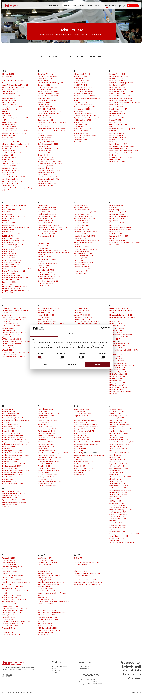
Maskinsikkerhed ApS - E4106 (119, 337)
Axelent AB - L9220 (8, 186)
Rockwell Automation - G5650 (83, 462)
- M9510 (124, 494)
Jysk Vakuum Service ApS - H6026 (13, 356)
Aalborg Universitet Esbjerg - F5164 (85, 580)
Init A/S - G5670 (114, 232)
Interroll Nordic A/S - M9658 (119, 236)
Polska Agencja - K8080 (46, 455)
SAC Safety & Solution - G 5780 (120, 416)
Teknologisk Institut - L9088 (11, 580)
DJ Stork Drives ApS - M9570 (118, 144)
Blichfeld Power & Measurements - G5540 (52, 129)
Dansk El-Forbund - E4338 (117, 94)
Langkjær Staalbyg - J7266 (83, 319)
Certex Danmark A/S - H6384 (83, 91)
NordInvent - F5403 (8, 448)
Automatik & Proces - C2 (10, 170)
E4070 (18, 433)
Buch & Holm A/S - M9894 (47, 175)
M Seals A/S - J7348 (116, 381)
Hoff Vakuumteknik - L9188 (83, 253)
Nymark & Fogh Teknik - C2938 (12, 483)
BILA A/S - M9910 (44, 116)
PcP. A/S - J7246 (43, 418)
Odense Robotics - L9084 (10, 491)
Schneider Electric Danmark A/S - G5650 (122, 442)
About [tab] (99, 334)
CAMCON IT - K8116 (80, 85)
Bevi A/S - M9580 (44, 105)
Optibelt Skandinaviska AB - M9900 (14, 502)
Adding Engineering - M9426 (12, 107)
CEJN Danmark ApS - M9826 (83, 89)
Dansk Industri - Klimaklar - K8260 (120, 100)
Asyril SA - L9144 (8, 161)
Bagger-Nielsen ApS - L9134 (47, 76)
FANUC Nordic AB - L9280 (47, 207)
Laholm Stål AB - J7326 (81, 310)
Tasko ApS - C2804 (8, 560)
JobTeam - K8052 (8, 328)
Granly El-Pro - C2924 (45, 272)
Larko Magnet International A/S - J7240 (87, 321)
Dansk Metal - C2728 (116, 105)
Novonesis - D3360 (8, 479)
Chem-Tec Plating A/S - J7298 (83, 105)
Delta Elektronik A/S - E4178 (118, 109)
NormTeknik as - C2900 (10, 468)
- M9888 (13, 569)
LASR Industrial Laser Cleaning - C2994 (87, 324)
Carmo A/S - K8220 (80, 83)
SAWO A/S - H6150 (115, 420)
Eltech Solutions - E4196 (10, 256)
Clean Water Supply (80, 113)
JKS (3, 321)
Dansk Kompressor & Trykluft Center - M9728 (124, 102)
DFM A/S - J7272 (114, 126)
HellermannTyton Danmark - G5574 (85, 232)
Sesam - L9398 (114, 457)
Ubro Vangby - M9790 (45, 558)
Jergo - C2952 (6, 315)
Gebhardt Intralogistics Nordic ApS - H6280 (52, 250)
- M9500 (53, 429)
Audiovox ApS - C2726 (9, 168)
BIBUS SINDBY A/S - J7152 (47, 109)
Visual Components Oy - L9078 (48, 599)
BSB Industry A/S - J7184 (46, 172)
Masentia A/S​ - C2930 (116, 328)
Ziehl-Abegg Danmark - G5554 (84, 575)
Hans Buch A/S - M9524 (82, 214)
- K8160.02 (119, 78)
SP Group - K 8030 (115, 409)
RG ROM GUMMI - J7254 (82, 440)
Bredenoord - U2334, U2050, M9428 (50, 164)
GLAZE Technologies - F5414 (47, 263)
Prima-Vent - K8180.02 (45, 464)
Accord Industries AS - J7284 (11, 96)
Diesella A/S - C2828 (116, 140)
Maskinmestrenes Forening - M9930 (121, 335)
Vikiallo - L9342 (43, 597)
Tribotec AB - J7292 (8, 628)
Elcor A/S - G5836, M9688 (11, 238)
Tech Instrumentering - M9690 (12, 567)
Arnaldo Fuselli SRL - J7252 (11, 153)
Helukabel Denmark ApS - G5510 (84, 236)
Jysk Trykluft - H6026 (9, 354)
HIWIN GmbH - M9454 (81, 247)
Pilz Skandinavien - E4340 (46, 431)
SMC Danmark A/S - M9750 (118, 486)
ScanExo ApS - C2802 (116, 431)
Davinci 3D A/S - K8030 (117, 107)
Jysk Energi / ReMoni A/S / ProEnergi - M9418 (17, 352)
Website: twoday (136, 692)
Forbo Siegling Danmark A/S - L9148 (50, 229)
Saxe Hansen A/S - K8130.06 (118, 422)
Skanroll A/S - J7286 (116, 479)
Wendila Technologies (45, 619)
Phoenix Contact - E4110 (46, 427)
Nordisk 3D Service (8, 457)
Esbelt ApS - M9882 (9, 282)
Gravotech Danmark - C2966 (47, 279)
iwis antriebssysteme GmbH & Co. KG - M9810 (124, 242)
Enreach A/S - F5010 (9, 267)
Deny (45, 364)
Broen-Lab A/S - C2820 (46, 166)
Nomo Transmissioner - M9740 (12, 435)
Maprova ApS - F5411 (116, 324)
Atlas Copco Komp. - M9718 (11, 164)
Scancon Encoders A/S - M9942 (119, 424)
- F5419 (14, 498)
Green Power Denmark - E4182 (48, 281)
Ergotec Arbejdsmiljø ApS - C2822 (13, 271)
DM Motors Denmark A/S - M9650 (120, 148)
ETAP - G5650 (7, 284)
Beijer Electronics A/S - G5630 (48, 96)
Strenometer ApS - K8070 (117, 532)
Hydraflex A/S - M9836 (81, 267)
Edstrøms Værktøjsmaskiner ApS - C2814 (15, 227)
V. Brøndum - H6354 (44, 571)
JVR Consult (6, 348)
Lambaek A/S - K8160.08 (82, 315)
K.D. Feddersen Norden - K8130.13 (49, 308)
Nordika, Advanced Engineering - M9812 (15, 455)
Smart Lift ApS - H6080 (117, 481)
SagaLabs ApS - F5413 (116, 418)
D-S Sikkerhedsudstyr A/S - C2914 (120, 157)
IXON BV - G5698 (115, 245)
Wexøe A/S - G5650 (44, 621)
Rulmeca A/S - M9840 (81, 475)
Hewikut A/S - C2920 (80, 238)
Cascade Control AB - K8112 (83, 87)
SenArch (112, 455)
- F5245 (48, 564)
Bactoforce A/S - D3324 (46, 74)
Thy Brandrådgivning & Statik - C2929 (14, 608)
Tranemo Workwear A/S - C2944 (13, 624)
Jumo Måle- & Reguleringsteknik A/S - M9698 (17, 341)
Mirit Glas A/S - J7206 (116, 361)
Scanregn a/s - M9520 (116, 437)
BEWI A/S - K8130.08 (45, 107)
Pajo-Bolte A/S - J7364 (45, 409)
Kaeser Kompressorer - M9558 (48, 310)
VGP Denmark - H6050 (45, 604)
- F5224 (121, 394)
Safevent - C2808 (115, 413)
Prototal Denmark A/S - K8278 (48, 486)
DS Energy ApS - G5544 (117, 155)
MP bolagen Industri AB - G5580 (120, 376)
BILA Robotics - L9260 (45, 118)
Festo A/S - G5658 (44, 212)
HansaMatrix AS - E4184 (82, 223)
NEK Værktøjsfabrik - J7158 (11, 416)
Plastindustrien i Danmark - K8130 (49, 437)
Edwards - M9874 (8, 229)
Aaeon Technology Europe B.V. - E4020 (15, 85)
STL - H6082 (113, 529)
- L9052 (26, 470)
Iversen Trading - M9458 (117, 240)
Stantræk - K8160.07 (116, 521)
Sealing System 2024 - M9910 (119, 453)
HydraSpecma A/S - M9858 (83, 269)
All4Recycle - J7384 (8, 135)
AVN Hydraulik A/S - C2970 (11, 179)
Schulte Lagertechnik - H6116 (119, 444)
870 (19, 170)
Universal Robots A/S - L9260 (47, 562)
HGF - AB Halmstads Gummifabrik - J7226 (88, 240)
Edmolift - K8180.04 (8, 225)
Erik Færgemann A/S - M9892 (12, 275)
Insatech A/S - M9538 (116, 234)
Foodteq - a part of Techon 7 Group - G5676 (52, 227)
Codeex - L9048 (79, 122)
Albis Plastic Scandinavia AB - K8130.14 (15, 131)
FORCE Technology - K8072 (47, 232)
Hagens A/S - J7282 (80, 205)
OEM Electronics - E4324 (10, 495)
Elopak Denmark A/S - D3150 (11, 249)
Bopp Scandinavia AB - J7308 (48, 144)
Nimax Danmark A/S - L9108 (11, 427)
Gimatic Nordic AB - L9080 (47, 259)
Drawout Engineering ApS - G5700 (120, 153)
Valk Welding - (43, 578)
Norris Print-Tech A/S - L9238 (12, 472)
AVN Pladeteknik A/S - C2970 (12, 181)
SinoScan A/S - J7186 (116, 472)
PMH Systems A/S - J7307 (46, 446)
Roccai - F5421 (78, 459)
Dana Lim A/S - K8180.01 (117, 74)
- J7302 (11, 293)
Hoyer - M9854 (79, 260)
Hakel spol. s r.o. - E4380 (82, 207)
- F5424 (12, 617)
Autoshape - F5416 (8, 172)
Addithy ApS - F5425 (9, 105)
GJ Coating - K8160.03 (45, 261)
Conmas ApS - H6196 (81, 133)
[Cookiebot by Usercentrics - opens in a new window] (103, 328)
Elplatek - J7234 (7, 251)
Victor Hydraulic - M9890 (46, 591)
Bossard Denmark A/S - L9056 (48, 148)
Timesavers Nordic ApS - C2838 (13, 610)
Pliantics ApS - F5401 (45, 440)
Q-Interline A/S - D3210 (81, 409)
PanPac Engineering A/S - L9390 (49, 413)
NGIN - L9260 (6, 422)
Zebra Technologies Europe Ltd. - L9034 (87, 573)
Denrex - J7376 (114, 116)
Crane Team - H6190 (81, 140)
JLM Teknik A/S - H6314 (10, 324)
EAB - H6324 (6, 212)
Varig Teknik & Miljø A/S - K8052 (48, 584)
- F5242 (55, 619)
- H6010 (125, 374)
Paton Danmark (43, 416)
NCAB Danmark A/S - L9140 (11, 413)
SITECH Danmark (115, 527)
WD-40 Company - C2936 (46, 615)
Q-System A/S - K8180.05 (82, 416)
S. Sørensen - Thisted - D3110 (118, 411)
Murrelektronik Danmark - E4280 (120, 391)
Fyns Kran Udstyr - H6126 (46, 236)
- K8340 (84, 571)
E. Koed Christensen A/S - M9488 (13, 210)
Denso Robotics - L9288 (117, 118)
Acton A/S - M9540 (8, 98)
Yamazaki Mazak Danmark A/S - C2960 (86, 562)
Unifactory (41, 564)
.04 (54, 422)
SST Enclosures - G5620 (117, 505)
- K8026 (87, 109)
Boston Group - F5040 (45, 151)
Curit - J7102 (78, 142)
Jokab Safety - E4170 (9, 330)
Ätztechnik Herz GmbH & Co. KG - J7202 (87, 584)
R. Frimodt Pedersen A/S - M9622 (85, 420)
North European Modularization (12, 470)
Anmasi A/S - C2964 (8, 148)
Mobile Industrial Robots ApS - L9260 (122, 365)
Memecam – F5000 (115, 321)
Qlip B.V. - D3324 (79, 411)
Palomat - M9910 (43, 411)
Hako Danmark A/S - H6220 (83, 210)
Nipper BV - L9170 (8, 429)
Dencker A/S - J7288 (116, 111)
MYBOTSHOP (114, 394)
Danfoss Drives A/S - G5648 (118, 76)
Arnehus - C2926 (7, 155)
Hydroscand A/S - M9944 (82, 271)
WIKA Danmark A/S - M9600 (47, 628)
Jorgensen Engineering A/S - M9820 (14, 332)
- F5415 (13, 411)
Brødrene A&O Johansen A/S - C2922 (50, 170)
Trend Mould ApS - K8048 (10, 626)
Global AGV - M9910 (44, 266)
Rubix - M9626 (78, 472)
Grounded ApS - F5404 (45, 283)
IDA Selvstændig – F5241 (117, 212)
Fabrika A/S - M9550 (45, 205)
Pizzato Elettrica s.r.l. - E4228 (47, 433)
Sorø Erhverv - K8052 (116, 497)
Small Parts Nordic (115, 488)
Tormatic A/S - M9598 (9, 619)
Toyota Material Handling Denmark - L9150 (16, 621)
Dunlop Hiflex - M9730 (117, 161)
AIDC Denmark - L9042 (9, 122)
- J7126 (7, 321)
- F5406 (118, 455)
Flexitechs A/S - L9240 (45, 218)
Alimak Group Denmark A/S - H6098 (14, 133)
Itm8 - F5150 (113, 238)
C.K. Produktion (79, 109)
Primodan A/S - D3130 (45, 466)
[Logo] (11, 5)
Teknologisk (6, 582)
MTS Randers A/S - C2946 (118, 387)
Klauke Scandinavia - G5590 (47, 321)
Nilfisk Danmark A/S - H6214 (11, 424)
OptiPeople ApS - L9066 (10, 504)
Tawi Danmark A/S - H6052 (11, 562)
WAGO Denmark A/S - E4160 (47, 610)
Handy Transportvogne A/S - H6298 (85, 212)
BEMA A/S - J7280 (44, 98)
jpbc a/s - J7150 (7, 337)
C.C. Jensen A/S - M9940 (82, 74)
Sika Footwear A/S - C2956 (118, 468)
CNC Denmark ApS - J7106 (82, 120)
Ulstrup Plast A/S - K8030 (46, 560)
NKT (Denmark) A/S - (9, 433)
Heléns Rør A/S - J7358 (81, 229)
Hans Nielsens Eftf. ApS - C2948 (84, 218)
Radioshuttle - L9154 (80, 422)
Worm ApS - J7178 (44, 634)
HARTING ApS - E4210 (81, 225)
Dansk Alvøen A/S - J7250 (117, 87)
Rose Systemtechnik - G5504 (83, 468)
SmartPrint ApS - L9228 (117, 483)
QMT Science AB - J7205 (82, 413)
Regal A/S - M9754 (80, 435)
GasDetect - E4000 (44, 246)
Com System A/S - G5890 (82, 129)
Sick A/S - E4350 (114, 462)
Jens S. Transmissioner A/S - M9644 (14, 317)
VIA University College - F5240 (48, 589)
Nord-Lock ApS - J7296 (10, 462)
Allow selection (71, 364)
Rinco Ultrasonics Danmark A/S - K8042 (87, 442)
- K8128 (18, 457)
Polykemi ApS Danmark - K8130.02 (49, 457)
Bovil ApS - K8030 (44, 153)
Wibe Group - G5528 (45, 624)
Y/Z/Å (98, 56)
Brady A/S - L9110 (43, 155)
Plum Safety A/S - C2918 (46, 444)
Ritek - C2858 (78, 446)
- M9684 (14, 89)
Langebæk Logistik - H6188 (83, 317)
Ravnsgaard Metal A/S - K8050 (84, 429)
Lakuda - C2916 (79, 313)
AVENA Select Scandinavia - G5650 (14, 177)
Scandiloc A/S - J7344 (116, 427)
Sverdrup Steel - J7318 (116, 540)
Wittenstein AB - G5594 (45, 632)
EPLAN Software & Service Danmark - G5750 (17, 269)
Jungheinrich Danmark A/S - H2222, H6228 (16, 343)
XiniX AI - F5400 (79, 558)
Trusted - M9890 (7, 632)
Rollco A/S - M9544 (80, 466)
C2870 (14, 604)
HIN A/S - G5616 (79, 245)
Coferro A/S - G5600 (81, 124)
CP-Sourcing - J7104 (80, 137)
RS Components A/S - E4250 (83, 470)
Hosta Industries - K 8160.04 (83, 262)
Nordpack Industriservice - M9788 (13, 464)
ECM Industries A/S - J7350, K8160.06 (14, 216)
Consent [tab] (44, 334)
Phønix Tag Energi (44, 429)
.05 (27, 310)
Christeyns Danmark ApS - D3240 (85, 107)
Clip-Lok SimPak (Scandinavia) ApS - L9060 (88, 118)
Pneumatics (42, 424)
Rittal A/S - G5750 (80, 448)
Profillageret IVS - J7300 (46, 477)
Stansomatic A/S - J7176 (117, 518)
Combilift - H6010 (79, 126)
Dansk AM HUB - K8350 (117, 89)
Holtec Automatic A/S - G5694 (84, 256)
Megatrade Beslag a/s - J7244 (119, 343)
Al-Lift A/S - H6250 (8, 137)
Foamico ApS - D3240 (45, 223)
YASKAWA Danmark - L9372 (83, 564)
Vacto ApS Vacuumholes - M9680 (49, 575)
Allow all (98, 364)
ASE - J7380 (6, 159)
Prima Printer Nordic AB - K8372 (49, 462)
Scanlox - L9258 (114, 435)
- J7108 (123, 378)
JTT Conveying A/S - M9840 (11, 339)
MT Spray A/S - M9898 (117, 383)
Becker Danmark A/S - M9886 (48, 91)
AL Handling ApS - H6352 (11, 129)
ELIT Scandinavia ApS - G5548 (12, 245)
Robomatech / (78, 453)
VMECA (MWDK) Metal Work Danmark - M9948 (53, 602)
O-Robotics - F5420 (8, 506)
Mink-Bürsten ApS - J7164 (117, 359)
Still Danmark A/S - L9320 (118, 525)
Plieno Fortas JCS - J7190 (46, 442)
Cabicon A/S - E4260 (80, 76)
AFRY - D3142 (6, 113)
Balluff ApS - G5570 (45, 78)
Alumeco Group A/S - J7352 (11, 142)
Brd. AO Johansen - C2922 (46, 159)
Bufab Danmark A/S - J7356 (47, 177)
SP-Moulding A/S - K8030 (118, 503)
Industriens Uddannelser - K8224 (120, 227)
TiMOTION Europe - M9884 (11, 613)
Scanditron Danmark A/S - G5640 (120, 429)
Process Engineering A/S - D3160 (49, 468)
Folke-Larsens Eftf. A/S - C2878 (48, 225)
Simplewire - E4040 (115, 470)
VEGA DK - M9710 (44, 586)
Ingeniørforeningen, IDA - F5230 (120, 229)
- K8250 (116, 475)
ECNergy (5, 218)
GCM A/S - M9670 (44, 248)
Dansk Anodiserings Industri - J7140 (121, 91)
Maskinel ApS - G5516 (116, 330)
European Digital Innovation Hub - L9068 (15, 291)
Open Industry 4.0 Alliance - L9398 (13, 500)
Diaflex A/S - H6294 (116, 135)
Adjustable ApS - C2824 (10, 109)
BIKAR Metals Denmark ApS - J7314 (50, 113)
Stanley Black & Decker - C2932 (119, 514)
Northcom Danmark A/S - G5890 (13, 475)
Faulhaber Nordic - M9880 (47, 210)
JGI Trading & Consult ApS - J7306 (13, 319)
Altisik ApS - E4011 (8, 140)
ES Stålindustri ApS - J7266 (11, 280)
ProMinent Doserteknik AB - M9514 (49, 481)
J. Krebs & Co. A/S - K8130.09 (12, 308)
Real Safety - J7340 (80, 433)
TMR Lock (5, 617)
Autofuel (5, 175)
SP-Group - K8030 (115, 499)
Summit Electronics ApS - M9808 (120, 536)
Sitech (111, 475)
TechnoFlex (6, 569)
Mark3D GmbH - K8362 (117, 326)
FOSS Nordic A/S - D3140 (46, 234)
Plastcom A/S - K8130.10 (46, 435)
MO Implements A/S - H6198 (118, 363)
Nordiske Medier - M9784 (11, 459)
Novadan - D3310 (7, 477)
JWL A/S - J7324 (7, 350)
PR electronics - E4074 (45, 459)
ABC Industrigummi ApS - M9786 (13, 94)
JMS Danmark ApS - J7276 (11, 326)
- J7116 (12, 348)
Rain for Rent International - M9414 (85, 424)
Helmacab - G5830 (80, 234)
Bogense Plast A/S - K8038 (47, 142)
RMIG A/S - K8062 (80, 451)
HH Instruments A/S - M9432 (83, 242)
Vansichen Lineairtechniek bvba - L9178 (51, 582)
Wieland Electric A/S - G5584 (47, 626)
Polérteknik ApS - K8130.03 (47, 451)
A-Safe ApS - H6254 (9, 157)
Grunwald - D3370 (44, 285)
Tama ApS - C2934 (8, 558)
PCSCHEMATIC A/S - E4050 (47, 420)
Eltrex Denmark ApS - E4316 (11, 260)
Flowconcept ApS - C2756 (46, 221)
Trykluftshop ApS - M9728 (11, 634)
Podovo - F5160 (43, 448)
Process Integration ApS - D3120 (49, 470)
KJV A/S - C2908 (43, 317)
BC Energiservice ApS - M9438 (48, 87)
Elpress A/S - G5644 (9, 253)
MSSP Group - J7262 (116, 332)
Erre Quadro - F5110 (8, 273)
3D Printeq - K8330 (8, 76)
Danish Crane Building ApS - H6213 (121, 83)
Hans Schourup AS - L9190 (82, 221)
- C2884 (51, 416)
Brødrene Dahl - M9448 (45, 168)
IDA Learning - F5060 (116, 214)
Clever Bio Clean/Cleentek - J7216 (85, 116)
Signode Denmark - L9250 (118, 464)
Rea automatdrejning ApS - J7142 (84, 431)
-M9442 (89, 113)
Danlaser (112, 78)
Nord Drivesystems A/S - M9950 (13, 437)
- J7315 (61, 83)
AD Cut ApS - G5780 (9, 102)
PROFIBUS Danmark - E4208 (47, 475)
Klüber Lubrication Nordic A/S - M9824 (51, 324)
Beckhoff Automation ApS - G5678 (49, 94)
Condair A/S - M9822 (81, 131)
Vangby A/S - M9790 (45, 580)
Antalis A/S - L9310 (8, 151)
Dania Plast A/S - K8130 (117, 80)
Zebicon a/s (77, 571)
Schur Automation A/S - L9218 (119, 448)
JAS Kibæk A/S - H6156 (10, 313)
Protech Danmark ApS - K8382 (48, 483)
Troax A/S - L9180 (8, 630)
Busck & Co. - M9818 (44, 181)
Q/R (81, 56)
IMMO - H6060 (114, 225)
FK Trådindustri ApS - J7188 (47, 216)
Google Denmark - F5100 (46, 270)
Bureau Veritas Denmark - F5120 (49, 179)
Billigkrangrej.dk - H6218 (46, 120)
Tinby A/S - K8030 (8, 615)
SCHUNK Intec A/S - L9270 (118, 446)
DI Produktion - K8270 (116, 133)
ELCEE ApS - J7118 (8, 236)
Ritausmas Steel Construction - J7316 (86, 444)
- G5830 (11, 218)
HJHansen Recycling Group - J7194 (85, 249)
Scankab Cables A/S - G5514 (118, 433)
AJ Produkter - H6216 (9, 126)
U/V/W (92, 56)
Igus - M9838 (113, 221)
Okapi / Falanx (7, 498)
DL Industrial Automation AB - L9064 (121, 146)
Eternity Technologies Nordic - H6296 (14, 286)
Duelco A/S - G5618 (115, 159)
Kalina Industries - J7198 (46, 315)
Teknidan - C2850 (8, 573)
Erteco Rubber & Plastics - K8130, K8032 (15, 277)
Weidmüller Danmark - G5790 (47, 617)
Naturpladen (6, 411)
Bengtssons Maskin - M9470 (47, 100)
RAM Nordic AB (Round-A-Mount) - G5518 (88, 427)
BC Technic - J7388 (44, 89)
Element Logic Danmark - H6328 (13, 240)
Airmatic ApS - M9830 (9, 124)
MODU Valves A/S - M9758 (118, 370)
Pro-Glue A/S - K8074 (45, 479)
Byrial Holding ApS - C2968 (47, 183)
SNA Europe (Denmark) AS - (118, 490)
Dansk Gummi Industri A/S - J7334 (120, 98)
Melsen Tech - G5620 (116, 348)
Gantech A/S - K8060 (45, 244)
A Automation (6, 89)
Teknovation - (7, 604)
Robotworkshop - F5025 (81, 464)
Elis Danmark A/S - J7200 (10, 242)
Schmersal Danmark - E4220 (118, 440)
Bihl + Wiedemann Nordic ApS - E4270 (50, 111)
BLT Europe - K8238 (45, 137)
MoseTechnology (115, 378)
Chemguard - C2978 (80, 102)
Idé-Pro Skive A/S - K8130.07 (119, 216)
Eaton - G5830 (7, 214)
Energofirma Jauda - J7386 (11, 262)
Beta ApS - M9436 (44, 102)
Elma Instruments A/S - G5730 (12, 247)
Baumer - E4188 (43, 80)
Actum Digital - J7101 (9, 100)
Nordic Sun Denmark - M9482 (12, 453)
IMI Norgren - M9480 (116, 223)
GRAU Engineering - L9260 (47, 274)
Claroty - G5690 (79, 111)
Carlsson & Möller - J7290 (82, 80)
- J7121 (124, 488)
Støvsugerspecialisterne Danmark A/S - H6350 (124, 534)
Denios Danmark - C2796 (117, 113)
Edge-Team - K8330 (9, 223)
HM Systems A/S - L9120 (82, 251)
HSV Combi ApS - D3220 (82, 264)
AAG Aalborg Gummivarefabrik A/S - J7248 (88, 582)
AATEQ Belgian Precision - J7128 (13, 87)
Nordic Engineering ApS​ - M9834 (13, 451)
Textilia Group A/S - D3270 (11, 606)
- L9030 (11, 175)
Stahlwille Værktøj (115, 512)
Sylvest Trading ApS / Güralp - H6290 (121, 542)
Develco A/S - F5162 (115, 120)
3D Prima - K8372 (8, 74)
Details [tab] (71, 334)
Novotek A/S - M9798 (9, 481)
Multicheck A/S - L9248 (117, 389)
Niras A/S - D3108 (8, 431)
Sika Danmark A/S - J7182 (117, 466)
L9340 (50, 578)
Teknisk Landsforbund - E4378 (12, 575)
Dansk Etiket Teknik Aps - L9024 (120, 96)
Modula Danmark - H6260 (117, 367)
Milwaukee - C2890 (115, 354)
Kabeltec (41, 313)
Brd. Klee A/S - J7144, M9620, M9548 (50, 161)
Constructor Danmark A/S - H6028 (85, 135)
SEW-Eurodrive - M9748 (117, 459)
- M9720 (49, 424)
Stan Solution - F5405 (116, 516)
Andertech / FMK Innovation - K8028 (14, 146)
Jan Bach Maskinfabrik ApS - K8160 (14, 310)
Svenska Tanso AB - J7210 (117, 538)
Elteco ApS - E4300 (8, 258)
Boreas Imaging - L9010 (46, 146)
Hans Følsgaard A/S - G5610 (83, 216)
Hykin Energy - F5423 (81, 273)
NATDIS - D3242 (7, 409)
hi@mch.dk (86, 668)
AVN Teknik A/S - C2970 (10, 183)
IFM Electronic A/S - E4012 (118, 218)
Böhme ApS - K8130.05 (45, 186)
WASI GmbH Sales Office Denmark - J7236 (52, 613)
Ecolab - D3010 (7, 221)
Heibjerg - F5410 (79, 227)
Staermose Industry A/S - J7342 (119, 507)
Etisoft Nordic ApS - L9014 (11, 288)
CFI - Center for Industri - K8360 (84, 96)
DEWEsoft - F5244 (115, 122)
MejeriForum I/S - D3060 (117, 345)
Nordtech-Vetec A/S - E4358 (12, 466)
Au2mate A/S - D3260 (9, 166)
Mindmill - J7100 (114, 356)
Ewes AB (5, 293)
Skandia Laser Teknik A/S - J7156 (120, 477)
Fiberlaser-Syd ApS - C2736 (47, 214)
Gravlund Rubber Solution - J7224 (49, 276)
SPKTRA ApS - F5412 (116, 501)
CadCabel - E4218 (79, 78)
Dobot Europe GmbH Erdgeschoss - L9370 (123, 151)
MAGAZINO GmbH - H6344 (118, 308)
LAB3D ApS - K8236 (80, 308)
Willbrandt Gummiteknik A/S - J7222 (50, 630)
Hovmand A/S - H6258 (81, 258)
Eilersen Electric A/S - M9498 (12, 234)
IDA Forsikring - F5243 (117, 210)
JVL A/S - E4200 (7, 345)
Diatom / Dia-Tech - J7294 (117, 137)
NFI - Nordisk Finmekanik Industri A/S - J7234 (17, 420)
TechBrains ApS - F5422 (10, 564)
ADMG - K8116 (6, 111)
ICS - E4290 (113, 207)
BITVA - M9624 (43, 126)
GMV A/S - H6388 (44, 268)
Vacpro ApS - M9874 (45, 573)
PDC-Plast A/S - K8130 (45, 422)
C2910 (130, 490)
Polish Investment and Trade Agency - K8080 (53, 453)
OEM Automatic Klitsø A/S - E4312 (13, 493)
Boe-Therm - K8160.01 (45, 140)
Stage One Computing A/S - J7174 (120, 510)
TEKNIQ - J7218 (7, 578)
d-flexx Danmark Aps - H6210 (119, 124)
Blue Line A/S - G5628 (45, 135)
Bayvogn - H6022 (44, 85)
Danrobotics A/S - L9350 (117, 85)
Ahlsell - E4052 (7, 116)
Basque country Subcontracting (48, 83)
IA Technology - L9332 (116, 205)
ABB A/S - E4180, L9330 (10, 91)
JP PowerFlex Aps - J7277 (11, 335)
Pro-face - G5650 (44, 472)
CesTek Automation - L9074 (83, 94)
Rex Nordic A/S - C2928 (82, 437)
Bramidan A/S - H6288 (45, 157)
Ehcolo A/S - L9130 (8, 232)
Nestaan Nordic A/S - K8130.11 (12, 418)
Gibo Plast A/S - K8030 (45, 257)
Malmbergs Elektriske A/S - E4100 (120, 315)
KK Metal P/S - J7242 (45, 319)
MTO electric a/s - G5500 (117, 385)
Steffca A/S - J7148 (115, 523)
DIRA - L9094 (114, 142)
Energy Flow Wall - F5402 (10, 264)
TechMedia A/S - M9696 (10, 571)
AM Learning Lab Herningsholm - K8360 (15, 144)
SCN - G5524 (113, 451)
